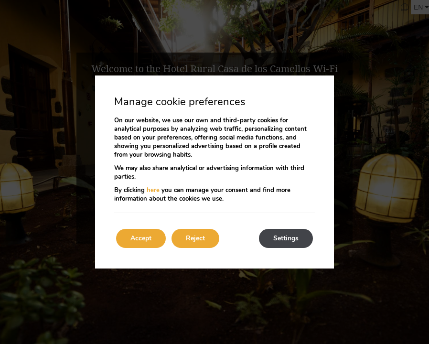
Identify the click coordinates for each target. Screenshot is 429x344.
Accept (140, 238)
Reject (195, 238)
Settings (286, 238)
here (153, 190)
